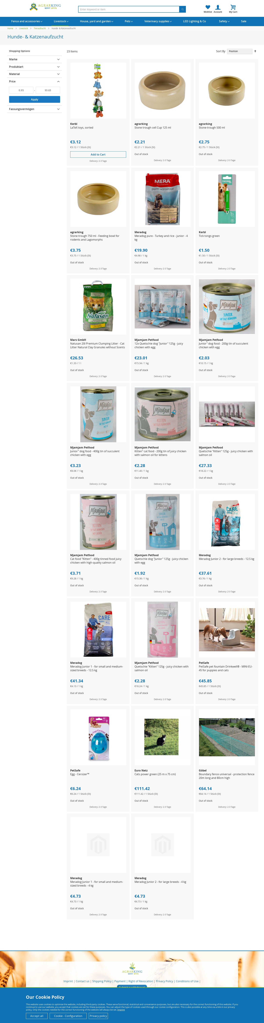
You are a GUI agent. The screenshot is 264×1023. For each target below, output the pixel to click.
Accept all (36, 1016)
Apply (34, 99)
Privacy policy (98, 1016)
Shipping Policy (101, 981)
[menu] (132, 21)
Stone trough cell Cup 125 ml (153, 127)
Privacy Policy (164, 981)
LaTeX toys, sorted (81, 127)
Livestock (23, 28)
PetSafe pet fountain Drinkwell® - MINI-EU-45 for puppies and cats (226, 668)
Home (10, 28)
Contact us (82, 981)
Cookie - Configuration (68, 1016)
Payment (120, 981)
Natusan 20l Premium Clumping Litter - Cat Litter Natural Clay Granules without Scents (97, 345)
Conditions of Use (187, 981)
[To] (48, 90)
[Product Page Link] (98, 117)
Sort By (220, 51)
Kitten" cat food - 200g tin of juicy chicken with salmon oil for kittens (160, 453)
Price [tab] (12, 81)
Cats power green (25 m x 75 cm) (155, 774)
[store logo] (45, 6)
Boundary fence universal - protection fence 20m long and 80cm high (226, 776)
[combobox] (132, 9)
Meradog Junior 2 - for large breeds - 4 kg (160, 882)
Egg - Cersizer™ (79, 774)
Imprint (68, 981)
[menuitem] (25, 21)
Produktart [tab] (16, 67)
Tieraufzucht (40, 28)
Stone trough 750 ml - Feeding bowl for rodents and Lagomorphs (94, 237)
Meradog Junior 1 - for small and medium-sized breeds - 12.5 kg (96, 668)
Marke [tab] (13, 59)
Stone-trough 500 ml (212, 127)
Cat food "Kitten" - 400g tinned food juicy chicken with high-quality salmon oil (95, 560)
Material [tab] (14, 74)
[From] (21, 90)
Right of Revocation (140, 981)
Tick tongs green (209, 236)
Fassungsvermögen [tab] (21, 109)
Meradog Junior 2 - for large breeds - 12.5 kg (226, 559)
